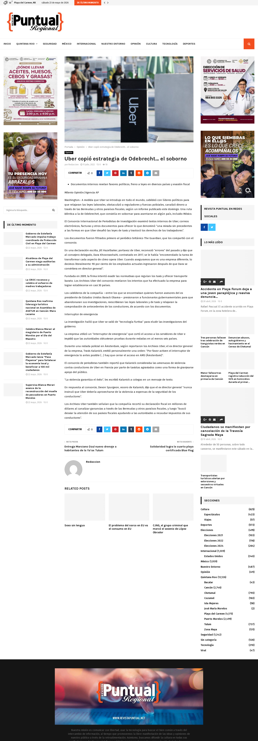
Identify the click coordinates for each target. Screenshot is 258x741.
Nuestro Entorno (113, 43)
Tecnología (170, 43)
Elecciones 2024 (213, 545)
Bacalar (208, 582)
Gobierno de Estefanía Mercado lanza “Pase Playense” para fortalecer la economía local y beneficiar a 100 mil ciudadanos (41, 362)
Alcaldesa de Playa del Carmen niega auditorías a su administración (40, 261)
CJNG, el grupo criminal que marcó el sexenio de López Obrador (170, 529)
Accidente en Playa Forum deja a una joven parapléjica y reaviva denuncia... (226, 293)
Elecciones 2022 (213, 540)
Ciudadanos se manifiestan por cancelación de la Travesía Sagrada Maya (225, 431)
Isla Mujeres (211, 603)
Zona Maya (210, 629)
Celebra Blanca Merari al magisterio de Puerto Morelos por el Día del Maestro (40, 334)
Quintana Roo (25, 43)
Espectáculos (212, 514)
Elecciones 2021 (213, 535)
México (66, 43)
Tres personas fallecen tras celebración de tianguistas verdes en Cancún (213, 342)
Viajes (207, 519)
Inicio (7, 43)
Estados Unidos (213, 556)
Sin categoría (208, 639)
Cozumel (209, 598)
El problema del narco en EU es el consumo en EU (128, 527)
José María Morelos (215, 608)
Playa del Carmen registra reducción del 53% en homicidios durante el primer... (241, 377)
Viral (203, 650)
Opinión (136, 43)
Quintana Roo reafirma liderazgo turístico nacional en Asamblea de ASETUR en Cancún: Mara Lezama (41, 308)
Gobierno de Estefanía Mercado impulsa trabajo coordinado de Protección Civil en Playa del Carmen (41, 238)
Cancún (208, 587)
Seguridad (50, 43)
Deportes (189, 43)
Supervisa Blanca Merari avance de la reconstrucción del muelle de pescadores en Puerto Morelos (41, 391)
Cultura (151, 43)
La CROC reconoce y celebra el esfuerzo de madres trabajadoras (39, 283)
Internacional (86, 43)
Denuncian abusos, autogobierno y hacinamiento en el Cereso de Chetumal (239, 342)
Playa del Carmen (214, 613)
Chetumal (209, 593)
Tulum (207, 624)
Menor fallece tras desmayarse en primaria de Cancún (212, 376)
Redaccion (73, 164)
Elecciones (207, 530)
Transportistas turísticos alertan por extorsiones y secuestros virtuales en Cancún (213, 481)
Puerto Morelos (213, 618)
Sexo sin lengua (74, 525)
